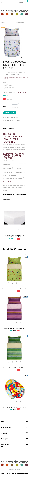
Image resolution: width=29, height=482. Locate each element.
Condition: (7, 74)
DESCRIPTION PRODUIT (9, 128)
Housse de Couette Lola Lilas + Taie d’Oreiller (15, 328)
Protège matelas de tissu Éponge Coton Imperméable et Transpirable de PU (14, 236)
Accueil (2, 20)
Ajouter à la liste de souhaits (11, 120)
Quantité (5, 103)
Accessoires (6, 199)
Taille (5, 106)
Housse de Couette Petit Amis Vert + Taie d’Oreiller (14, 288)
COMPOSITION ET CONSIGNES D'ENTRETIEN (14, 194)
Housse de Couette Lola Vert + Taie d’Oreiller (14, 367)
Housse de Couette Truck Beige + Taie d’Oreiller (14, 407)
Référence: (7, 72)
